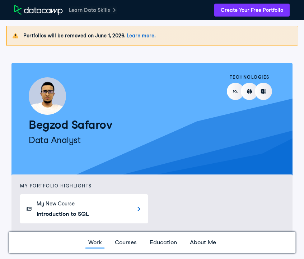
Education (163, 242)
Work (95, 242)
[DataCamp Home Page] (38, 10)
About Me (203, 242)
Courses (126, 242)
